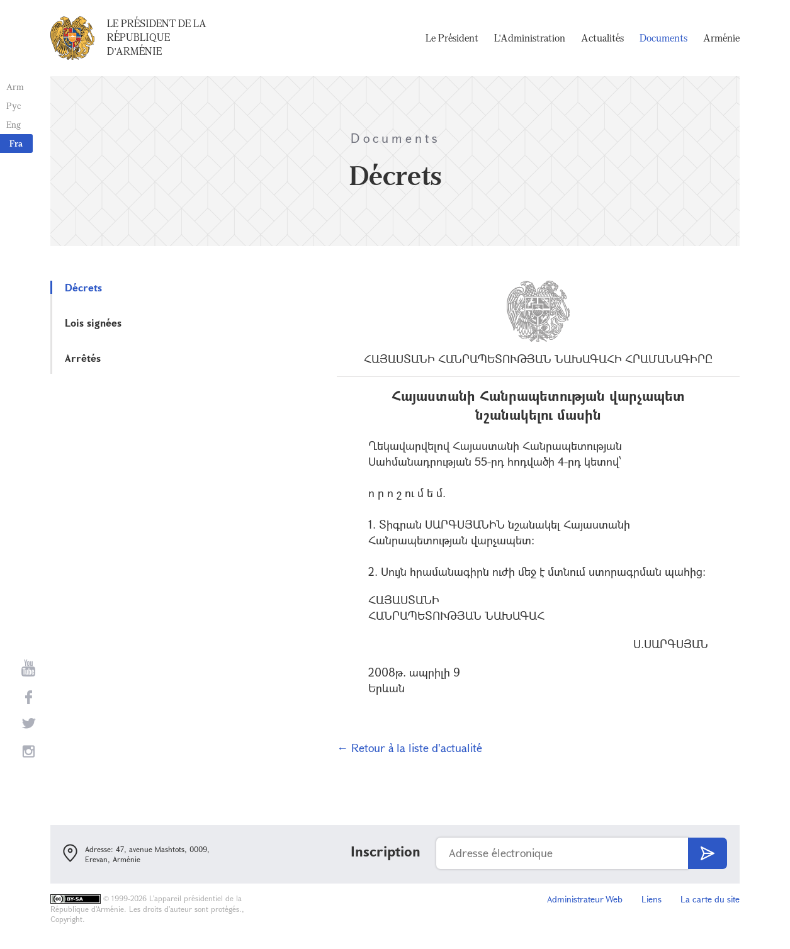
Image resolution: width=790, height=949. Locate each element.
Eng (13, 124)
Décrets (83, 287)
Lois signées (93, 322)
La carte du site (710, 899)
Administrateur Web (585, 899)
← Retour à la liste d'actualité (409, 747)
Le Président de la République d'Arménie (156, 37)
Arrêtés (83, 357)
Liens (651, 899)
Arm (15, 87)
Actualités (602, 38)
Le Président (452, 38)
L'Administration (529, 38)
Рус (13, 105)
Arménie (721, 38)
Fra (16, 143)
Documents (663, 38)
